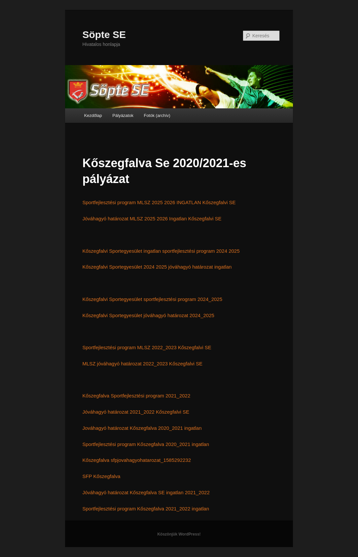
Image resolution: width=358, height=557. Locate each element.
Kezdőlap (93, 115)
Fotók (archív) (157, 115)
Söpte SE (104, 34)
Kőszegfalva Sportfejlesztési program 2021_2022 (136, 395)
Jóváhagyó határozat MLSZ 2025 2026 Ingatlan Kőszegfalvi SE (151, 218)
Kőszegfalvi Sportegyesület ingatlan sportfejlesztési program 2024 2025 (160, 251)
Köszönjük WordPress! (178, 534)
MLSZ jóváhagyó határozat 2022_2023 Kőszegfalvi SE (142, 363)
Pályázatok (122, 115)
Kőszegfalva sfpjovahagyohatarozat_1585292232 (136, 460)
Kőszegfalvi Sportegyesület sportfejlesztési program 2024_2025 (152, 299)
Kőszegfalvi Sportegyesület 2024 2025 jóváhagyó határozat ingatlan (157, 267)
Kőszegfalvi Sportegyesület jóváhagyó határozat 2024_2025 (148, 315)
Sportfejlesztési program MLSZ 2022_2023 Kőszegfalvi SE (146, 347)
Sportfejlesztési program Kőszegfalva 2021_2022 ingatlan (145, 508)
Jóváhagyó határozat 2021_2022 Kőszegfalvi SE (135, 412)
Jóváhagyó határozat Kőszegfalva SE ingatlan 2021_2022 (145, 492)
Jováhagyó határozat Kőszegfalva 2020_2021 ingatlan (141, 428)
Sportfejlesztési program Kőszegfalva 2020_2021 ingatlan (145, 444)
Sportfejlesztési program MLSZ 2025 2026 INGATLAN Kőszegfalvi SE (158, 202)
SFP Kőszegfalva (101, 476)
